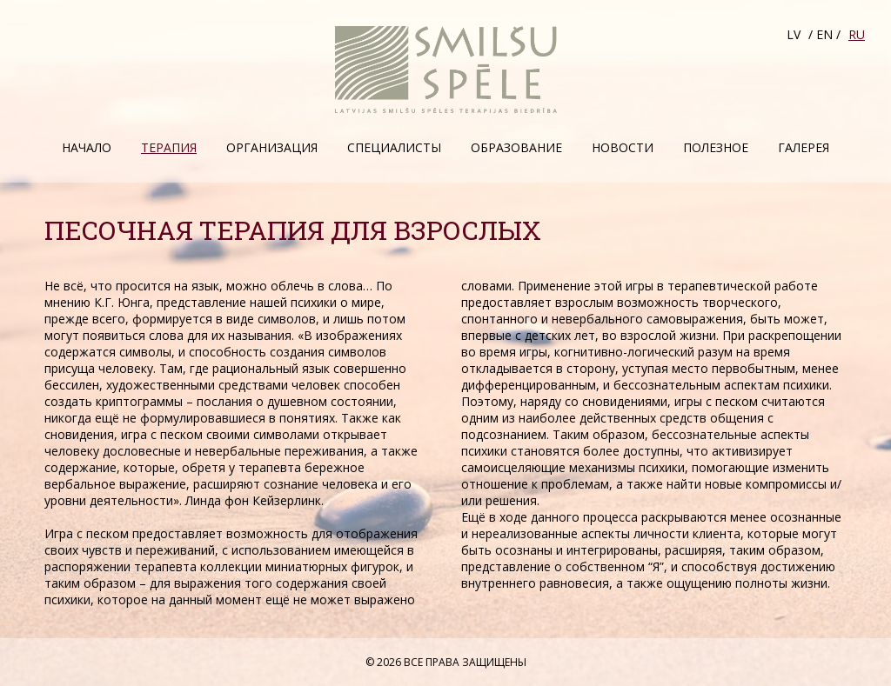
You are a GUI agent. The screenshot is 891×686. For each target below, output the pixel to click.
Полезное (715, 147)
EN (824, 34)
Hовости (622, 147)
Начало (86, 147)
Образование (516, 147)
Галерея (803, 147)
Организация (272, 147)
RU (856, 34)
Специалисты (394, 147)
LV (794, 34)
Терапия (169, 147)
